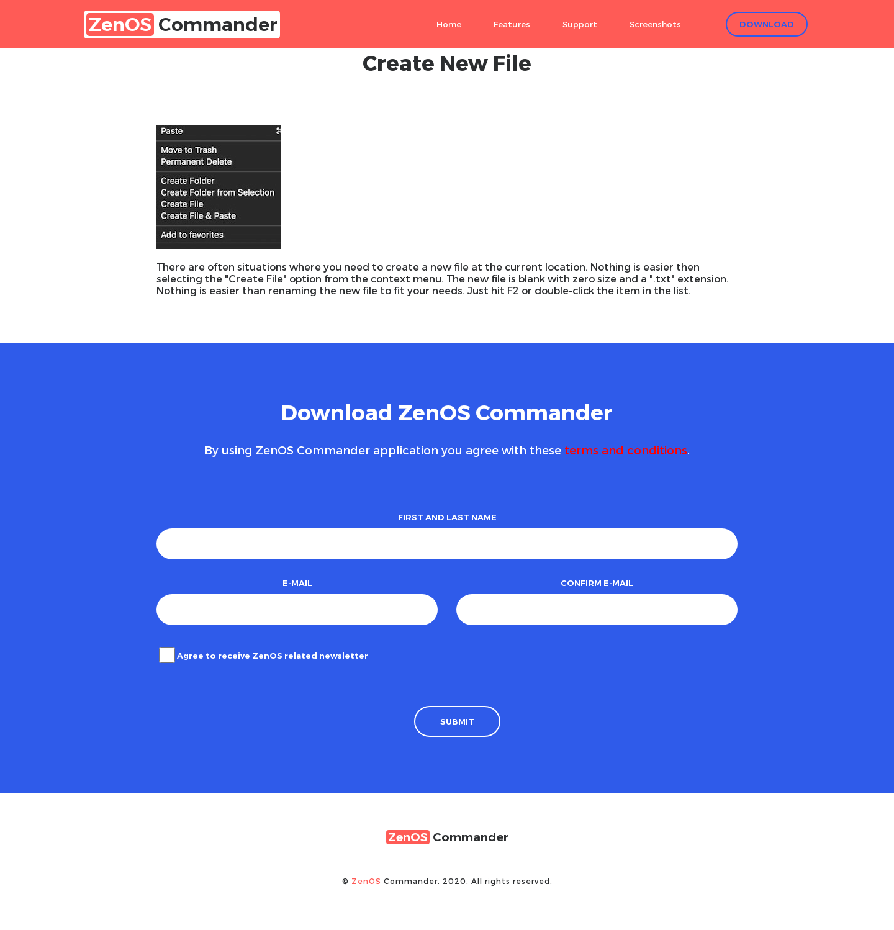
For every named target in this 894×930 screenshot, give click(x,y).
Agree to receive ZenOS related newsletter (272, 656)
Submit (457, 721)
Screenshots (655, 24)
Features (512, 24)
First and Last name (447, 517)
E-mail (297, 583)
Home (448, 24)
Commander (182, 24)
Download (766, 24)
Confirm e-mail (597, 583)
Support (579, 24)
